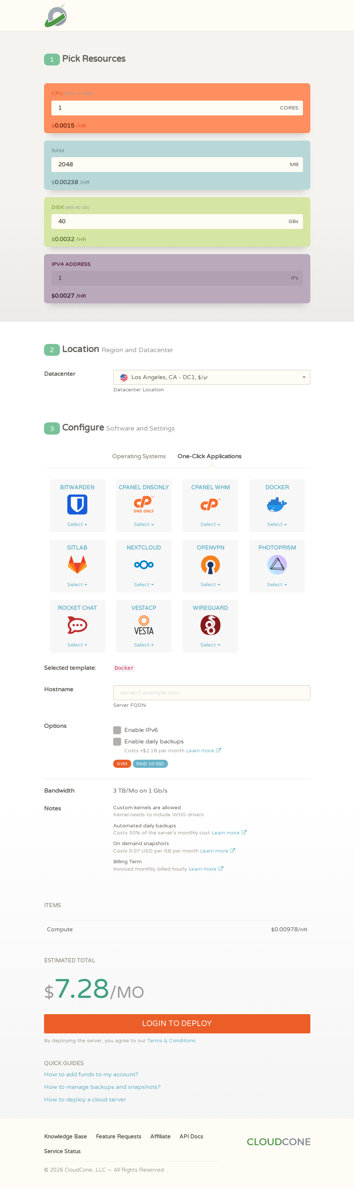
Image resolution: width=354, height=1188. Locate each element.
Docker (277, 488)
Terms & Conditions (171, 1041)
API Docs (191, 1137)
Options (55, 726)
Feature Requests (118, 1137)
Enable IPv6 (135, 730)
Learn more (203, 751)
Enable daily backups (167, 745)
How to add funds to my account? (91, 1074)
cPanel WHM (210, 488)
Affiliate (160, 1137)
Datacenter (59, 374)
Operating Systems (139, 456)
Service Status (62, 1151)
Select (77, 524)
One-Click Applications (210, 456)
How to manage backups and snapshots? (102, 1087)
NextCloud (144, 548)
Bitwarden (77, 488)
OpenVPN (210, 548)
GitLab (77, 548)
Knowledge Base (65, 1137)
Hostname (58, 689)
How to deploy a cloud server (85, 1099)
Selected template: (70, 668)
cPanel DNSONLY (144, 488)
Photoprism (277, 548)
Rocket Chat (77, 608)
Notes (52, 808)
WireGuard (210, 608)
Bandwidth (59, 790)
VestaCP (143, 608)
